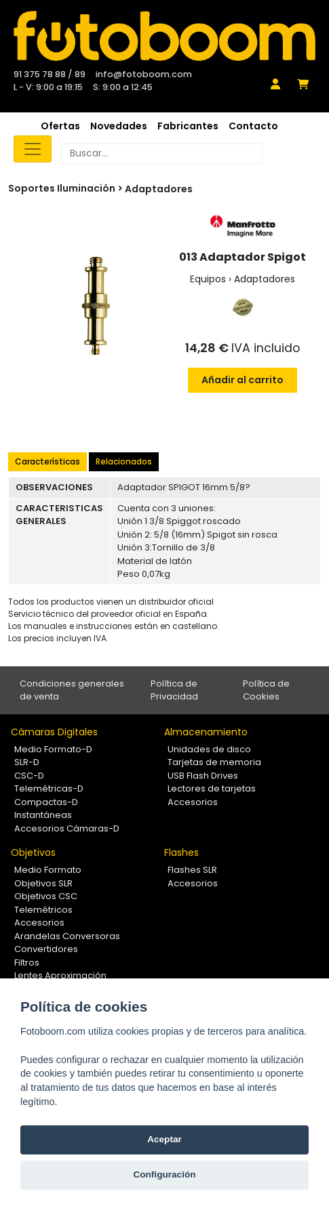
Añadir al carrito (242, 380)
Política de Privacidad (174, 690)
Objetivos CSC (45, 896)
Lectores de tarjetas (212, 788)
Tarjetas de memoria (214, 762)
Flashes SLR (192, 869)
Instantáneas (43, 814)
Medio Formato (47, 869)
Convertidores (46, 949)
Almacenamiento (206, 732)
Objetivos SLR (43, 883)
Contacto (253, 126)
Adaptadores (159, 189)
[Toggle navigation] (33, 149)
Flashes (181, 852)
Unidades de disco (209, 749)
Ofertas (60, 126)
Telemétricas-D (48, 788)
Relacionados (124, 461)
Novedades (118, 126)
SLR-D (26, 762)
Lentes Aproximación (60, 975)
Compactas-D (46, 802)
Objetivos (33, 852)
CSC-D (29, 775)
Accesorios (193, 802)
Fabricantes (187, 126)
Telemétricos (43, 909)
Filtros (26, 962)
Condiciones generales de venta (72, 690)
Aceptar (164, 1139)
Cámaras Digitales (54, 732)
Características (47, 461)
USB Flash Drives (203, 775)
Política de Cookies (266, 690)
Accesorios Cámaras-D (66, 828)
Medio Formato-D (53, 749)
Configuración (164, 1174)
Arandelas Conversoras (67, 936)
